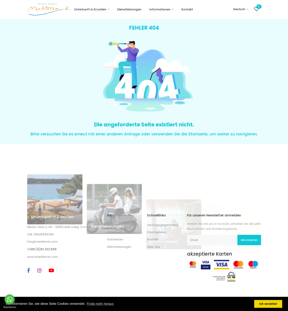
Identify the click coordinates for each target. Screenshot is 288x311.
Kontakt (187, 9)
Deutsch (239, 9)
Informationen (160, 9)
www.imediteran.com (42, 257)
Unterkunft (115, 232)
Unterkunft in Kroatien (90, 9)
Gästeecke (115, 239)
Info (110, 225)
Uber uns (153, 247)
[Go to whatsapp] (10, 299)
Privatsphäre (156, 232)
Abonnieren (249, 240)
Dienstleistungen (129, 9)
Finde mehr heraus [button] (100, 303)
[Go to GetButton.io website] (9, 307)
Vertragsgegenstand (162, 225)
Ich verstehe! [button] (268, 303)
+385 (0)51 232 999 (42, 249)
